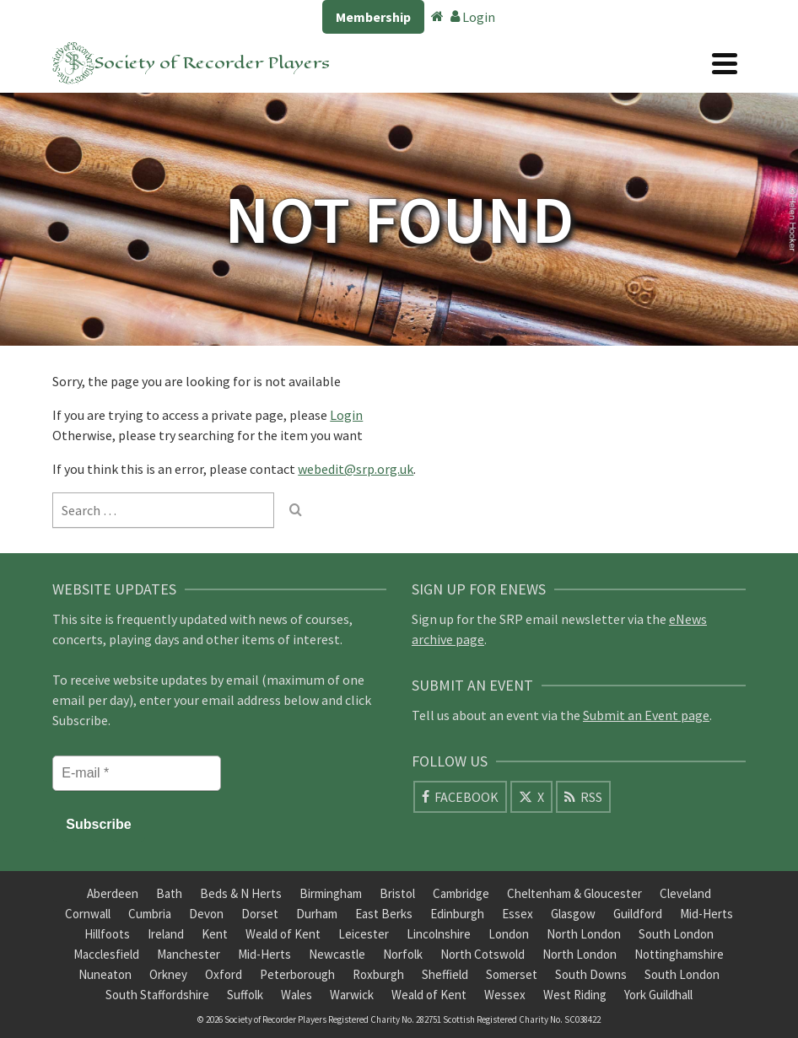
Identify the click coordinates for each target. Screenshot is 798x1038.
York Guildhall (658, 995)
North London (584, 934)
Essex (517, 914)
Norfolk (403, 954)
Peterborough (297, 974)
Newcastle (337, 954)
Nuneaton (105, 974)
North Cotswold (482, 954)
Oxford (223, 974)
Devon (206, 914)
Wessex (505, 995)
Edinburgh (457, 914)
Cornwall (88, 914)
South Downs (591, 974)
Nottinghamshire (679, 954)
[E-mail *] (136, 773)
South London (676, 934)
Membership (373, 16)
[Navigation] (725, 63)
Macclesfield (106, 954)
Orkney (168, 974)
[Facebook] (460, 797)
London (508, 934)
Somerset (511, 974)
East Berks (383, 914)
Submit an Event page (646, 715)
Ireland (166, 934)
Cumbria (149, 914)
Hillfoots (107, 934)
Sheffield (445, 974)
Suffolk (245, 995)
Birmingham (330, 893)
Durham (316, 914)
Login (472, 16)
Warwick (352, 995)
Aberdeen (112, 893)
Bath (169, 893)
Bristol (397, 893)
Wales (296, 995)
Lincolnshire (439, 934)
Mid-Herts (706, 914)
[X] (531, 797)
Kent (215, 934)
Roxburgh (378, 974)
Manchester (188, 954)
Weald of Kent (283, 934)
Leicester (363, 934)
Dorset (259, 914)
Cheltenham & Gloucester (574, 893)
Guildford (637, 914)
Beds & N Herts (241, 893)
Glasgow (573, 914)
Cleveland (685, 893)
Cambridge (461, 893)
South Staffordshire (157, 995)
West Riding (575, 995)
